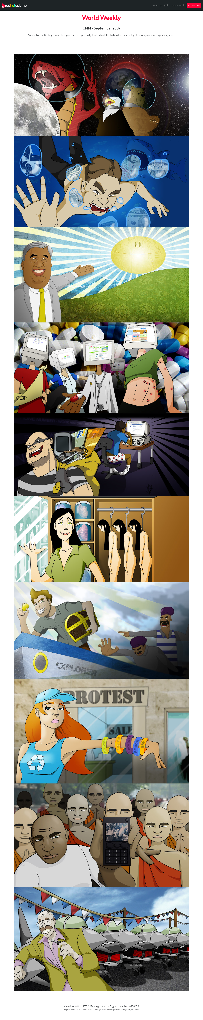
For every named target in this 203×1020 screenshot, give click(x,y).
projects (164, 5)
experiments (178, 5)
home (155, 5)
